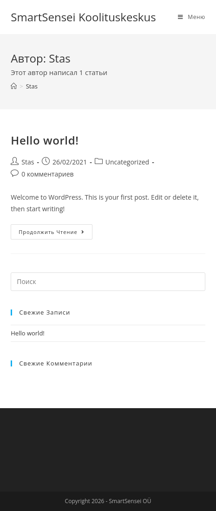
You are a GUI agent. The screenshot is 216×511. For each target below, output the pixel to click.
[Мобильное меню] (191, 17)
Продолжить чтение (51, 231)
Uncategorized (127, 162)
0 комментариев (47, 174)
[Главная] (14, 86)
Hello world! (45, 140)
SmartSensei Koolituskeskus (83, 17)
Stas (27, 162)
